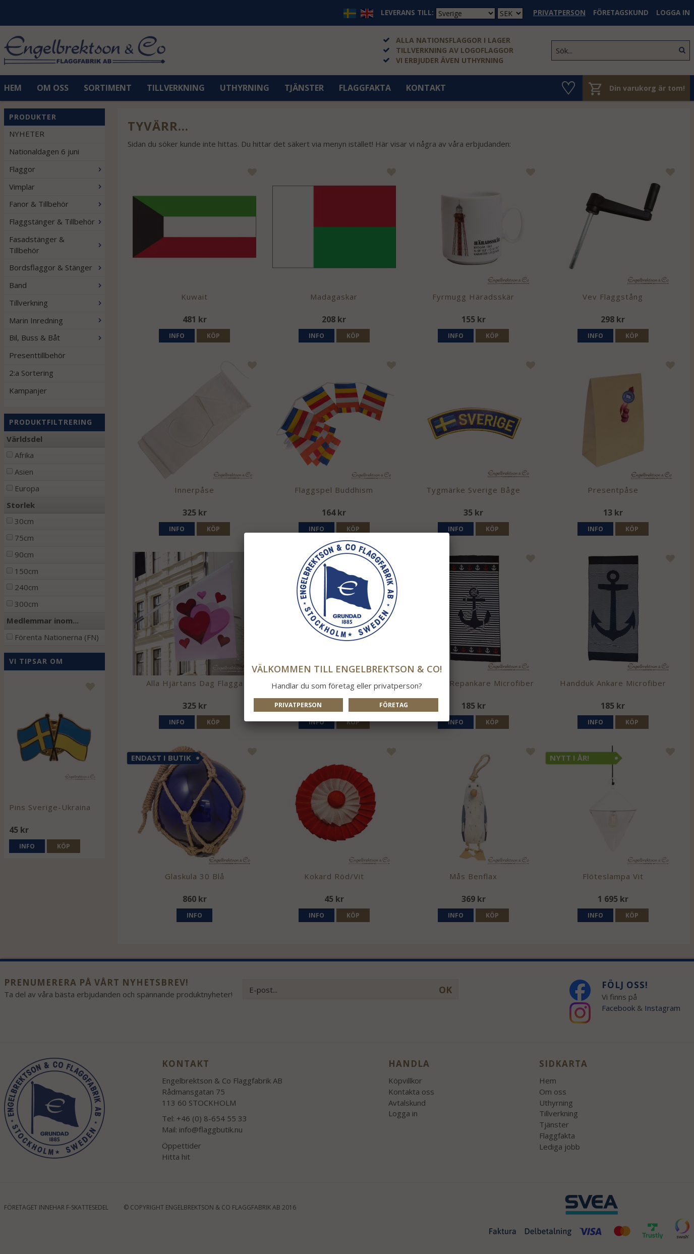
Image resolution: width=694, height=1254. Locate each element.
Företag (393, 705)
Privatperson (298, 705)
